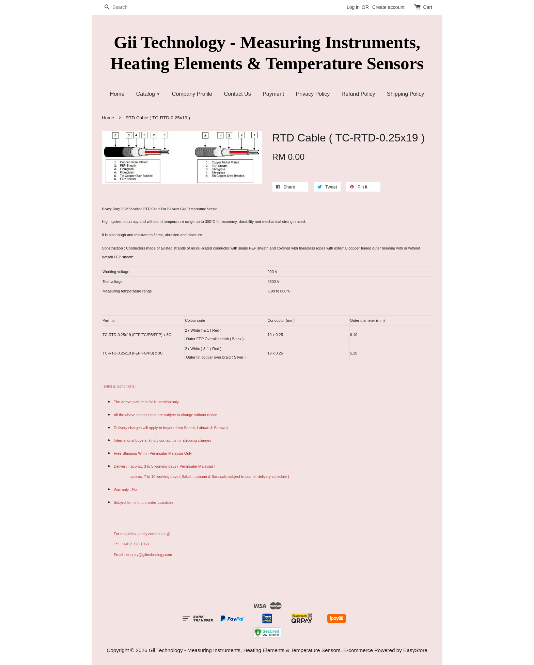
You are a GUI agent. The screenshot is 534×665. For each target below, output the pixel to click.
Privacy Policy (313, 94)
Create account (388, 7)
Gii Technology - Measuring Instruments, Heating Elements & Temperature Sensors (267, 52)
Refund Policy (358, 94)
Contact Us (237, 94)
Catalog (148, 94)
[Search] (122, 7)
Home (117, 94)
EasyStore (415, 650)
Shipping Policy (405, 94)
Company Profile (192, 94)
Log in (353, 7)
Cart (427, 7)
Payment (273, 94)
